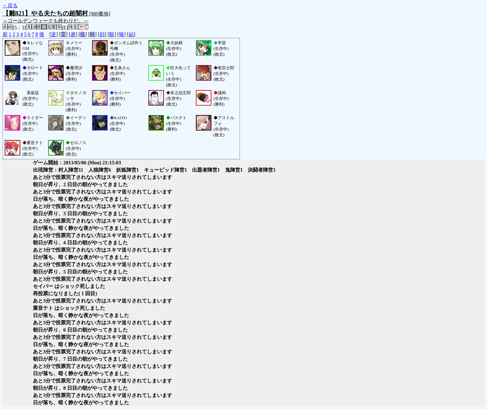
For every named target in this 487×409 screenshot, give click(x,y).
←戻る (10, 5)
